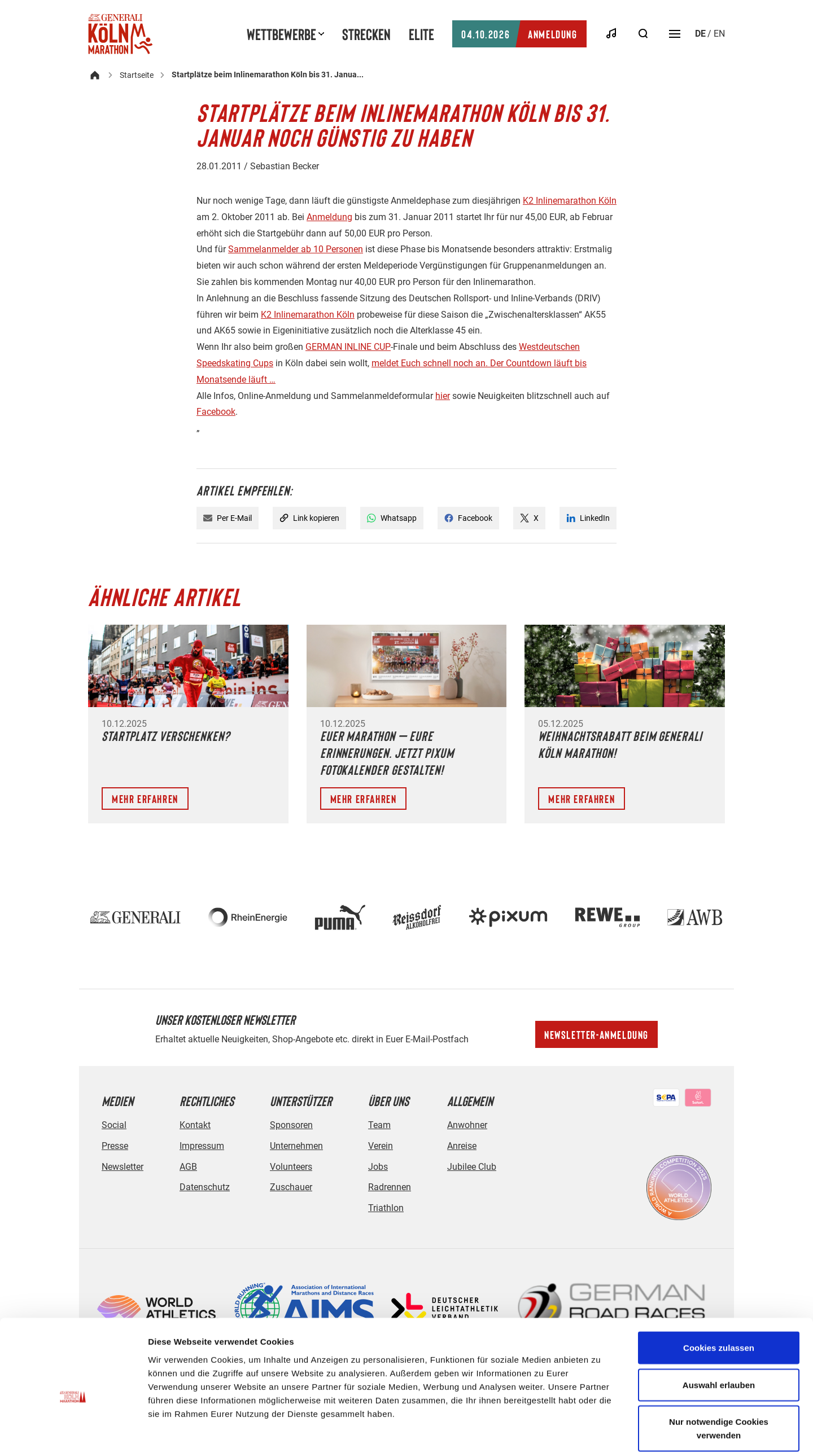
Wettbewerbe (281, 33)
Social (114, 1125)
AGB (188, 1166)
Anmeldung (519, 34)
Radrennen (389, 1187)
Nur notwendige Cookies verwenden (718, 1371)
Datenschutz (205, 1187)
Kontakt (195, 1125)
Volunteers (291, 1166)
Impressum (202, 1145)
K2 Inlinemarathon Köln (570, 200)
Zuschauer (291, 1187)
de (700, 33)
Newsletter (122, 1166)
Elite (421, 33)
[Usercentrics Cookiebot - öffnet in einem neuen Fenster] (73, 1430)
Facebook (215, 411)
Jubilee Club (471, 1166)
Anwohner (467, 1125)
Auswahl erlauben (719, 1327)
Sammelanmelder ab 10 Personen (295, 249)
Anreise (462, 1145)
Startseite (137, 75)
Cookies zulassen (718, 1290)
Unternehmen (296, 1145)
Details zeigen (600, 1430)
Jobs (378, 1166)
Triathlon (386, 1208)
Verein (380, 1145)
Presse (115, 1145)
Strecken (366, 33)
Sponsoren (291, 1125)
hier (442, 396)
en (719, 33)
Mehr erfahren (145, 798)
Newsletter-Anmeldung (596, 1034)
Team (379, 1125)
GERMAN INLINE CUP (348, 346)
